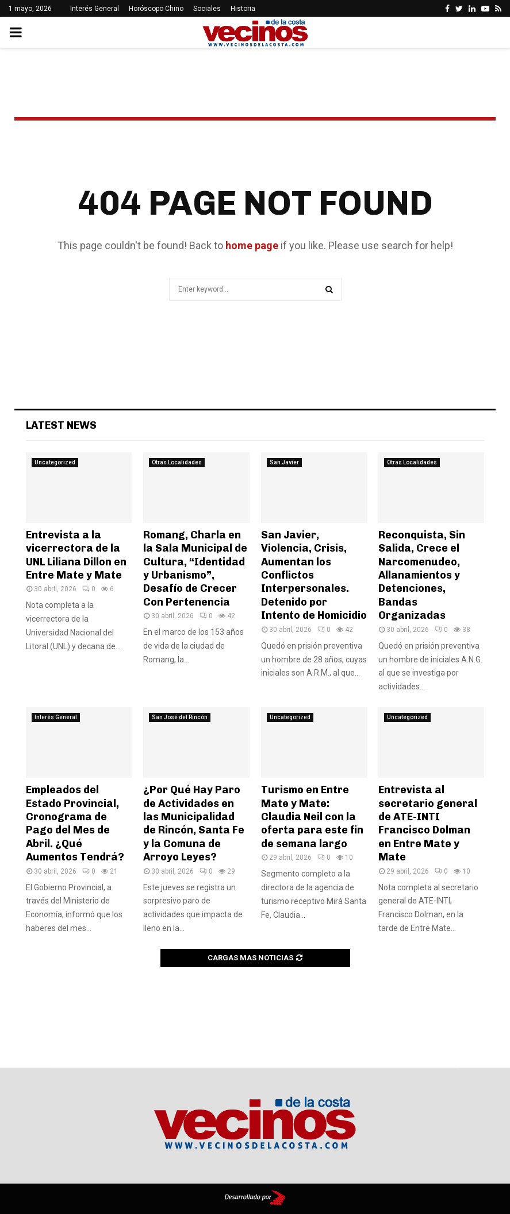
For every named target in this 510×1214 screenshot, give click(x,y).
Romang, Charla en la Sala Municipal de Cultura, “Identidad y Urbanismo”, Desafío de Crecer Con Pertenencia (195, 568)
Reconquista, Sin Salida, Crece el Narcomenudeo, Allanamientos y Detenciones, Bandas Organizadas (421, 575)
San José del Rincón (180, 717)
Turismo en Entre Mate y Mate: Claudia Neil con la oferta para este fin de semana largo (312, 817)
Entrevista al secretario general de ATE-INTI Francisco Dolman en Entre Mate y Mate (427, 823)
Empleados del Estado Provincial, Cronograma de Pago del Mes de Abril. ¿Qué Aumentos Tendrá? (75, 823)
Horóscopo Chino (156, 9)
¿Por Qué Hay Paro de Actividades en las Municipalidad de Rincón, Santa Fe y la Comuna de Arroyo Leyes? (193, 823)
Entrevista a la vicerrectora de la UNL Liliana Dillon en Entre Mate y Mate (76, 555)
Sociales (207, 9)
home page (251, 245)
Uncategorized (54, 462)
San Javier (284, 462)
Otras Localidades (177, 462)
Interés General (94, 9)
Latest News (61, 425)
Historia (243, 9)
